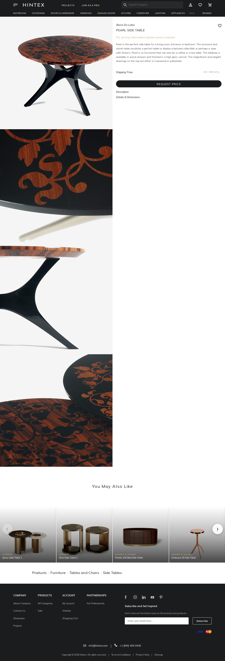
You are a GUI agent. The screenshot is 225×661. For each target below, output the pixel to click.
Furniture (143, 13)
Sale (40, 611)
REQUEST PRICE (169, 84)
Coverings (38, 13)
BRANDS (207, 13)
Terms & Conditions (121, 655)
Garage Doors (106, 13)
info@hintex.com (95, 646)
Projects (17, 626)
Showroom (19, 618)
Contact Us (19, 611)
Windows (86, 13)
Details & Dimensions (128, 97)
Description (122, 92)
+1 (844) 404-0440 (127, 646)
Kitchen (126, 13)
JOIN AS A (90, 5)
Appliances (178, 13)
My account (68, 603)
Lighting (160, 13)
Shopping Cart (70, 618)
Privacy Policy (143, 655)
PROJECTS (68, 5)
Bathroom (19, 13)
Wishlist (66, 611)
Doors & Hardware (62, 13)
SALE (192, 13)
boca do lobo (125, 25)
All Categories (45, 603)
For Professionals (95, 603)
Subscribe (202, 621)
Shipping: (121, 72)
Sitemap (158, 655)
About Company (22, 603)
